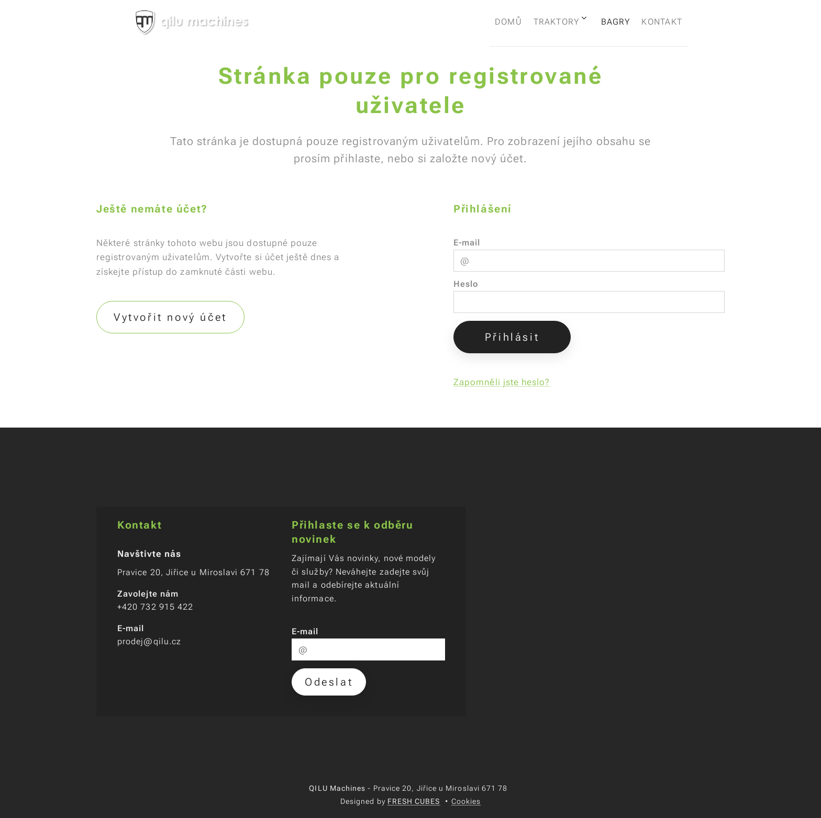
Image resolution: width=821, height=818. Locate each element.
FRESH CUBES (413, 801)
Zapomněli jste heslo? (501, 382)
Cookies (466, 801)
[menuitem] (484, 21)
